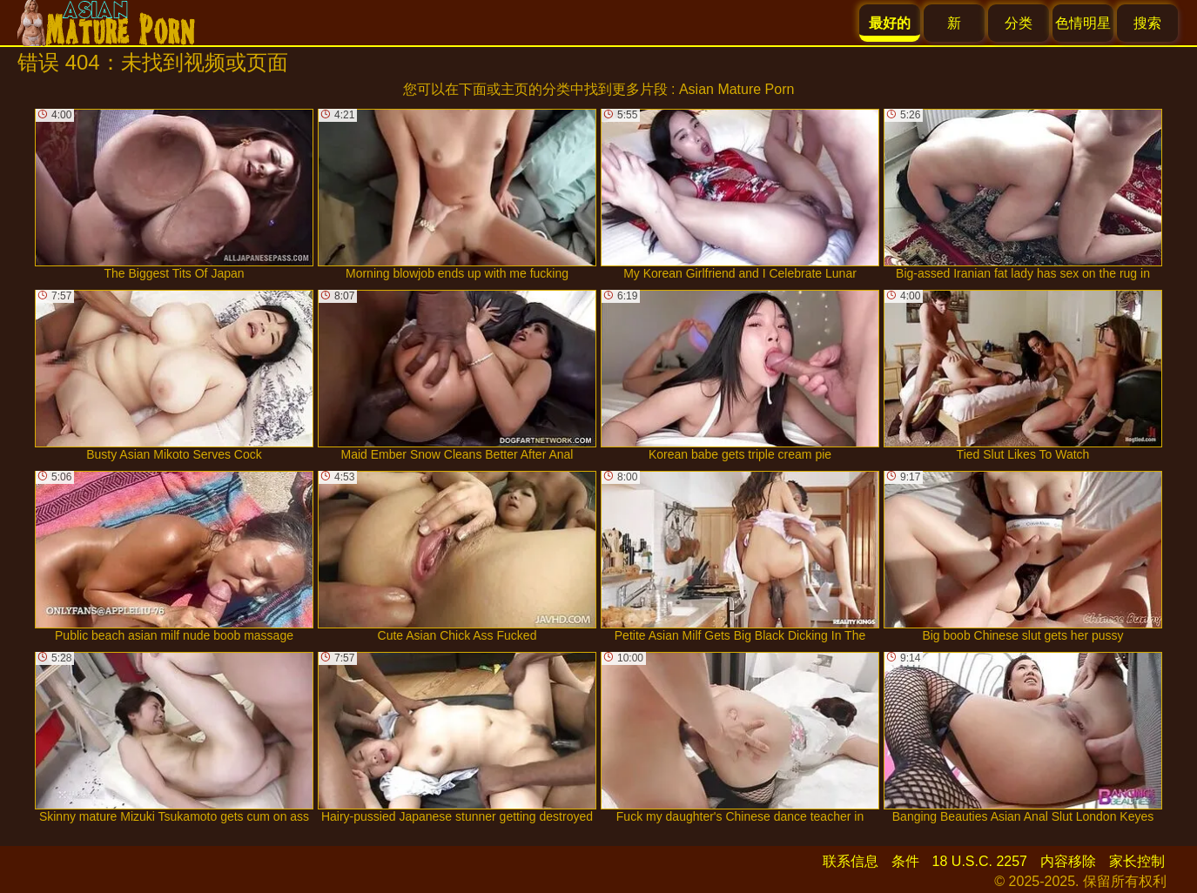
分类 (1018, 23)
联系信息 (850, 861)
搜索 (1147, 23)
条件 (905, 861)
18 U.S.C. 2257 (979, 861)
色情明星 (1083, 23)
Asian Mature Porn (737, 89)
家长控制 (1137, 861)
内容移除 (1068, 861)
